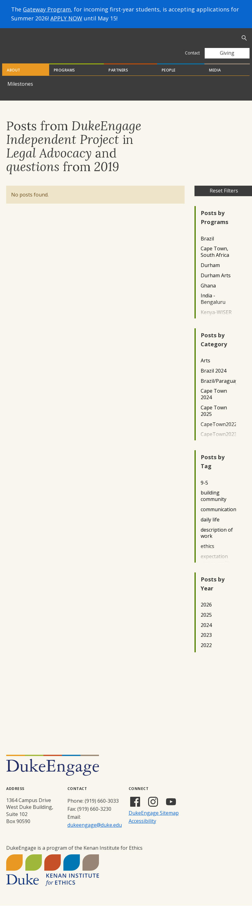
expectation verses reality (216, 569)
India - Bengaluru (213, 308)
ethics (207, 555)
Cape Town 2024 (214, 403)
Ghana (208, 295)
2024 (206, 634)
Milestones (20, 93)
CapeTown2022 (218, 433)
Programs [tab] (64, 79)
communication (218, 519)
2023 (206, 644)
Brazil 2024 (213, 380)
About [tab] (13, 79)
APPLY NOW (66, 18)
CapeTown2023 (218, 443)
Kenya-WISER (216, 321)
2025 (206, 624)
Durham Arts (216, 285)
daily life (210, 529)
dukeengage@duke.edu (94, 834)
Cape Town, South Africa (215, 261)
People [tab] (169, 79)
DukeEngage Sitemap (154, 822)
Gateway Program (47, 9)
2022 (206, 654)
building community (213, 505)
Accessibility (142, 830)
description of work (217, 542)
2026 (206, 614)
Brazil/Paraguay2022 (218, 390)
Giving (227, 53)
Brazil (207, 248)
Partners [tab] (118, 79)
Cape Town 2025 (214, 420)
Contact (192, 53)
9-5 (204, 492)
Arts (205, 370)
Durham (210, 274)
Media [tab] (215, 79)
